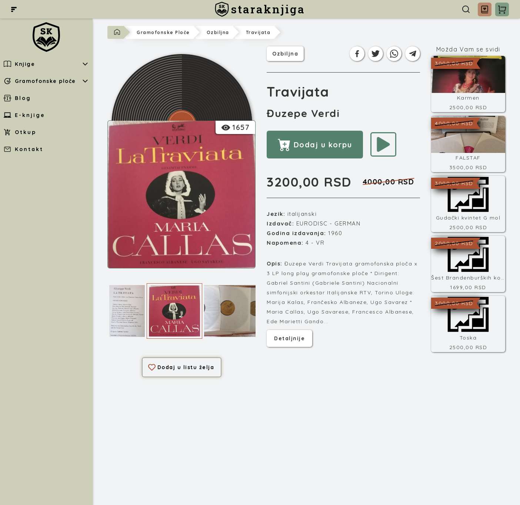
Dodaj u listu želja (181, 367)
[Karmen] (468, 84)
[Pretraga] (466, 9)
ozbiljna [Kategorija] (285, 53)
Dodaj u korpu (315, 144)
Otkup (20, 132)
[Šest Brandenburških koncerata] (468, 264)
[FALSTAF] (468, 144)
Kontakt (23, 149)
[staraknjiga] (259, 9)
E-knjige (24, 115)
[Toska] (468, 324)
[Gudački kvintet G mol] (468, 204)
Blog (17, 98)
